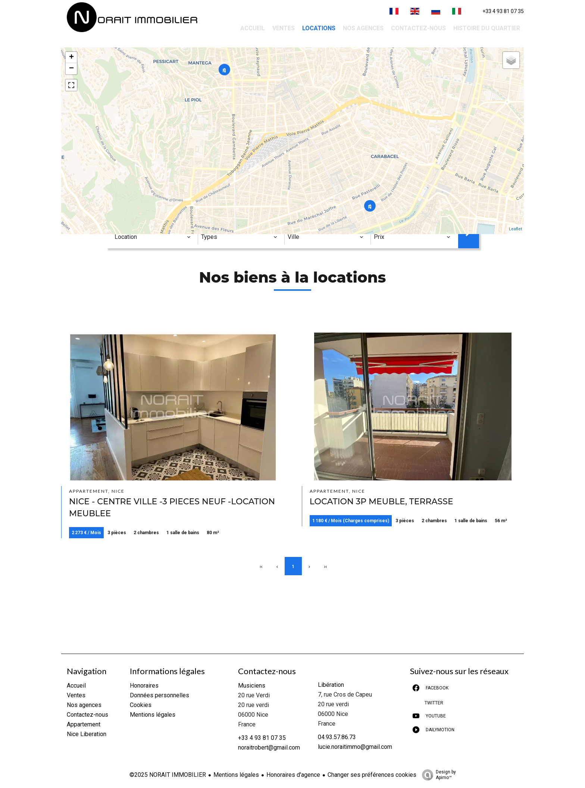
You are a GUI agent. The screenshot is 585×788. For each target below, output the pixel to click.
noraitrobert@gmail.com (269, 747)
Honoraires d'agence (293, 774)
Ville (296, 224)
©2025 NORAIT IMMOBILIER (167, 774)
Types (210, 224)
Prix (381, 224)
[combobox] (153, 237)
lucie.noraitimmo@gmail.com (355, 746)
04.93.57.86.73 (337, 737)
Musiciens (251, 685)
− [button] (71, 68)
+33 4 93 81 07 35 (503, 11)
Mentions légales (236, 774)
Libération (331, 684)
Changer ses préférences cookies (372, 774)
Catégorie (130, 224)
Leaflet (515, 229)
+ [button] (71, 57)
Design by (437, 775)
